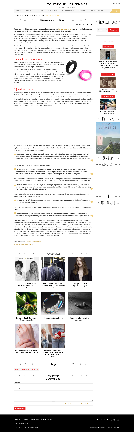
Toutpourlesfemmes (33, 241)
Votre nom (17, 381)
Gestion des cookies (21, 423)
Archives (17, 419)
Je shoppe (39, 11)
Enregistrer (19, 407)
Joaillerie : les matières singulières (79, 318)
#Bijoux (17, 368)
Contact (25, 419)
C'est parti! (114, 30)
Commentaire (18, 388)
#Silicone (34, 368)
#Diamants (25, 368)
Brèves (28, 11)
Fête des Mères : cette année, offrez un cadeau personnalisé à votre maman (53, 352)
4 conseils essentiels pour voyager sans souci (108, 111)
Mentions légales (45, 419)
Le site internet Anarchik (23, 245)
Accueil (19, 11)
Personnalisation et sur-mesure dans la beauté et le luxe (53, 285)
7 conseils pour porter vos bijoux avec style (79, 284)
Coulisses (82, 11)
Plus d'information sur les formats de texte (78, 403)
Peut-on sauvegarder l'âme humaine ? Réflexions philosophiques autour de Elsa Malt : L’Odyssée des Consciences (108, 65)
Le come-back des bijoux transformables (26, 318)
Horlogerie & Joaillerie (37, 15)
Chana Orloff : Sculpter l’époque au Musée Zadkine (108, 89)
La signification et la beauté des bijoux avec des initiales (26, 351)
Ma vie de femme (68, 11)
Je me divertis (53, 11)
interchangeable (64, 29)
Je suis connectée (97, 11)
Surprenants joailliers (53, 318)
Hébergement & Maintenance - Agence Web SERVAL (105, 428)
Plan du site (34, 419)
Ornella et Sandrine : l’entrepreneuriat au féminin (27, 285)
